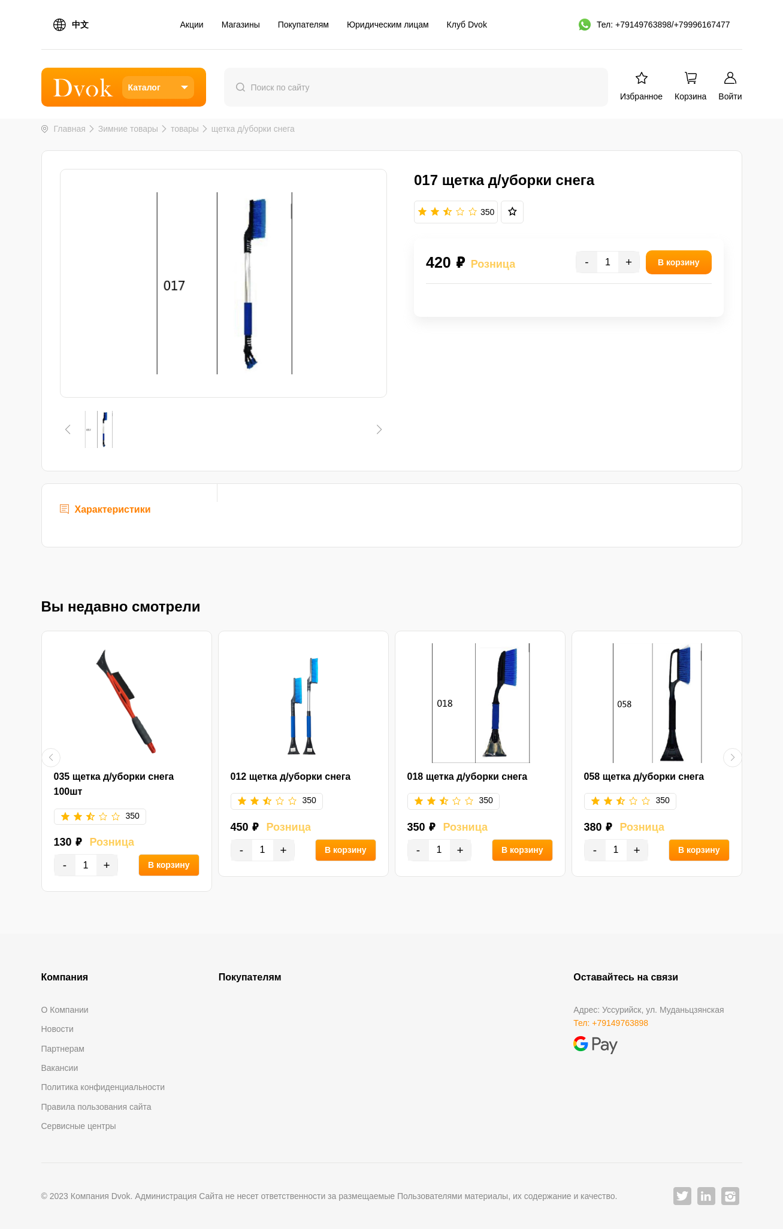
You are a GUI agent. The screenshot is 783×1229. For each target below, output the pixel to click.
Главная (70, 128)
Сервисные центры (78, 1126)
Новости (57, 1029)
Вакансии (59, 1067)
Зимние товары (128, 128)
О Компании (65, 1009)
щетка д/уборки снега (253, 128)
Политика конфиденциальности (103, 1087)
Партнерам (62, 1048)
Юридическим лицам (388, 24)
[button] (68, 429)
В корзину (169, 864)
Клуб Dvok (467, 24)
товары (185, 128)
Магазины (241, 24)
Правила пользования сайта (96, 1106)
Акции (192, 24)
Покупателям (303, 24)
